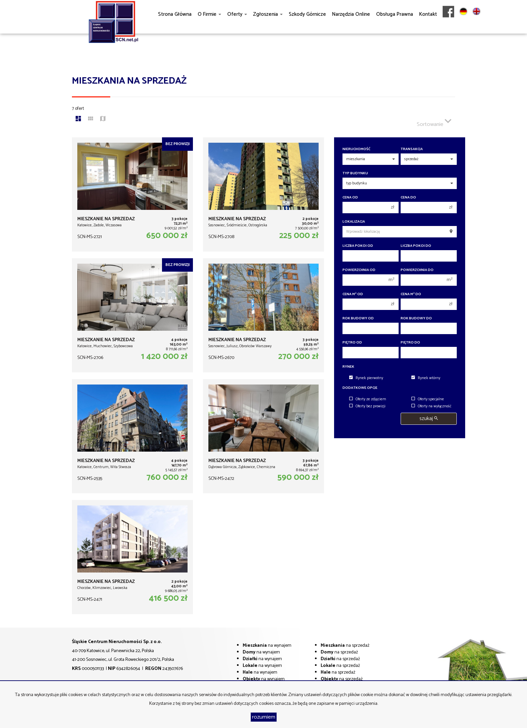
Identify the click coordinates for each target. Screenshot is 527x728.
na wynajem (267, 645)
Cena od (350, 197)
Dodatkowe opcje (359, 388)
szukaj (428, 418)
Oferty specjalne (427, 399)
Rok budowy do (416, 318)
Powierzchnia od (358, 270)
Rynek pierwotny (366, 378)
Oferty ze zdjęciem (367, 399)
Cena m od (352, 294)
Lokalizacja (353, 221)
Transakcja (412, 149)
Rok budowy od (358, 318)
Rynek (348, 366)
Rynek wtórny (425, 378)
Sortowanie (434, 121)
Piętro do (410, 342)
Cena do (408, 197)
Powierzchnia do (417, 270)
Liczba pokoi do (416, 245)
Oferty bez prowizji (367, 406)
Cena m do (411, 294)
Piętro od (352, 342)
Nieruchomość (356, 149)
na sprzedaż (345, 645)
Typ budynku (355, 173)
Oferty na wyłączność (431, 406)
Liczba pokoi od (357, 245)
